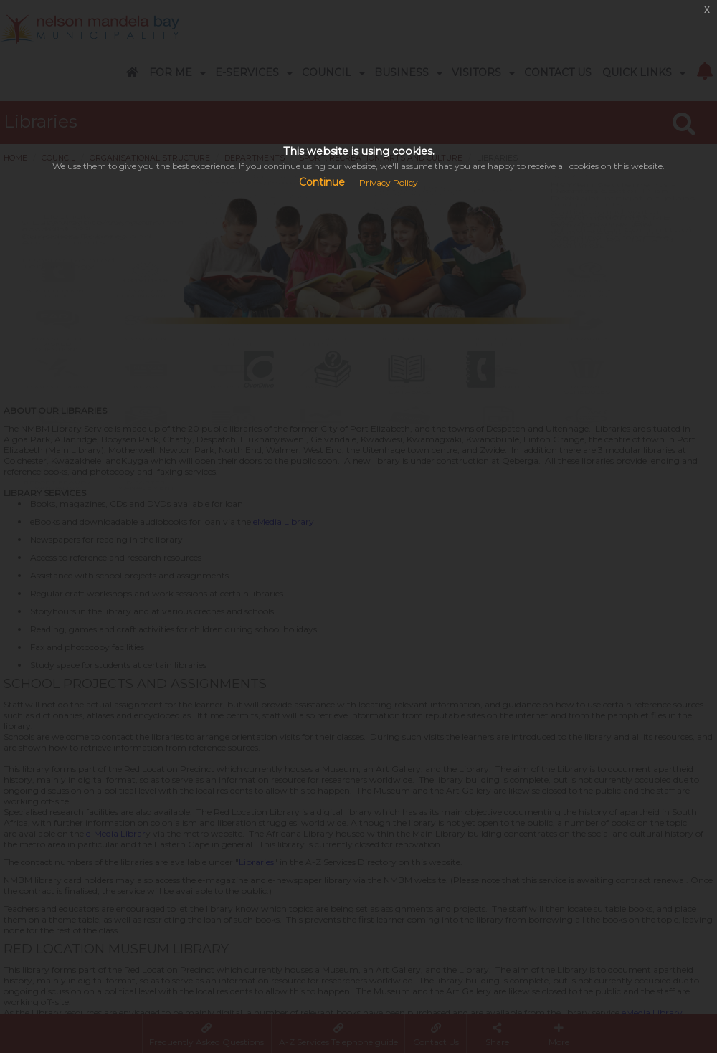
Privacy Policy (388, 182)
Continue (322, 182)
